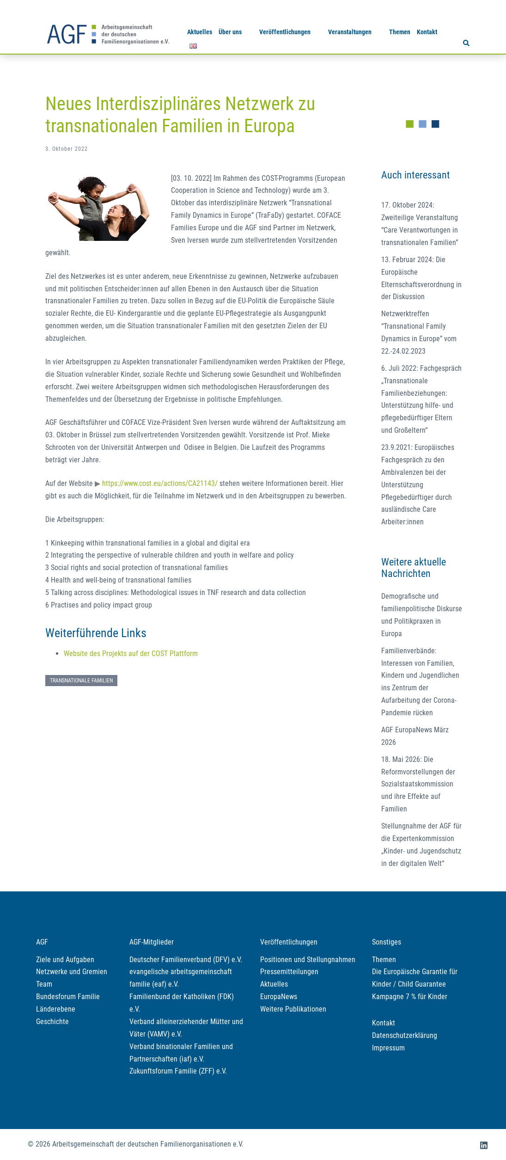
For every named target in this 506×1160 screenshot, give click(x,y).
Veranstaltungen (350, 32)
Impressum (388, 1047)
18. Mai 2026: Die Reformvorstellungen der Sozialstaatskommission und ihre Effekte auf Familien (418, 784)
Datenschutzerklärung (404, 1035)
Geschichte (52, 1021)
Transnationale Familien (81, 680)
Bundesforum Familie (68, 996)
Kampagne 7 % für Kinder (409, 996)
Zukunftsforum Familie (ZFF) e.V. (178, 1071)
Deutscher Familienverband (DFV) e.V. (185, 959)
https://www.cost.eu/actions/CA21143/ (160, 483)
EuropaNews (278, 996)
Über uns (230, 32)
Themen (399, 32)
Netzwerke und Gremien (71, 971)
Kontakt (427, 32)
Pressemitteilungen (289, 971)
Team (44, 984)
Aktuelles (199, 32)
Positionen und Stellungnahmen (307, 959)
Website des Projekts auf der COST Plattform (131, 653)
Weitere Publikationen (293, 1009)
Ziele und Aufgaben (65, 959)
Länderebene (55, 1009)
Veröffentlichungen (285, 32)
